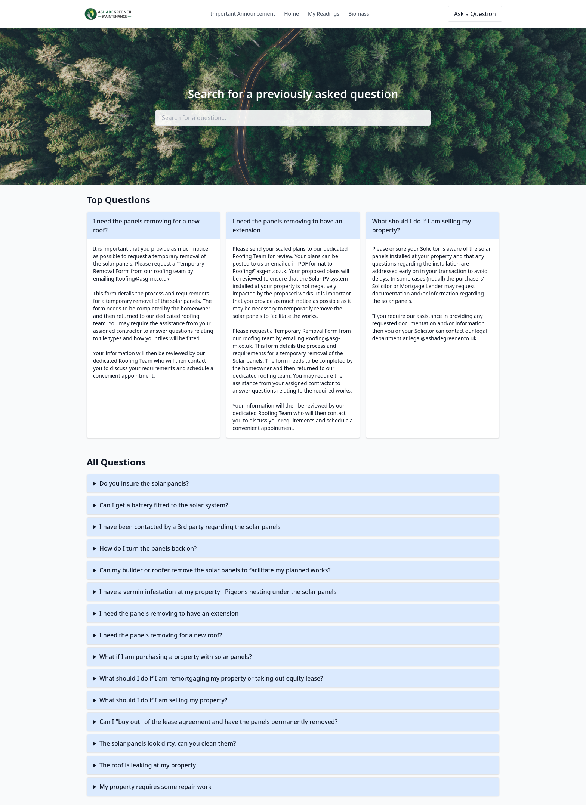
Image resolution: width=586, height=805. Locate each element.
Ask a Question (475, 14)
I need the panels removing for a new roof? (160, 635)
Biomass (358, 13)
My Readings (323, 13)
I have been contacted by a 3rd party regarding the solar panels (190, 527)
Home (291, 13)
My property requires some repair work (155, 787)
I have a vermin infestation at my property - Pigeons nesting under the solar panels (218, 592)
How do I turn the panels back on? (148, 548)
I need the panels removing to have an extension (169, 613)
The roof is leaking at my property (147, 765)
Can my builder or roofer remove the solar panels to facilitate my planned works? (215, 570)
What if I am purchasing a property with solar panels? (175, 657)
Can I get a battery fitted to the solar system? (163, 505)
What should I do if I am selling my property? (163, 700)
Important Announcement (243, 13)
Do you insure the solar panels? (144, 483)
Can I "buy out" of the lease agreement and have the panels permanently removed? (218, 722)
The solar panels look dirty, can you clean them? (167, 743)
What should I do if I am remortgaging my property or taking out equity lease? (211, 678)
